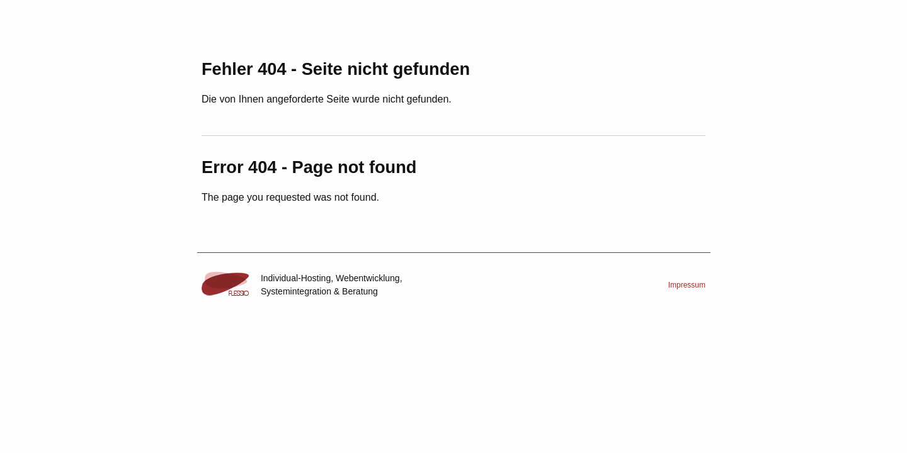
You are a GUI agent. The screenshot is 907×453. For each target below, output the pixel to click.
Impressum (686, 285)
